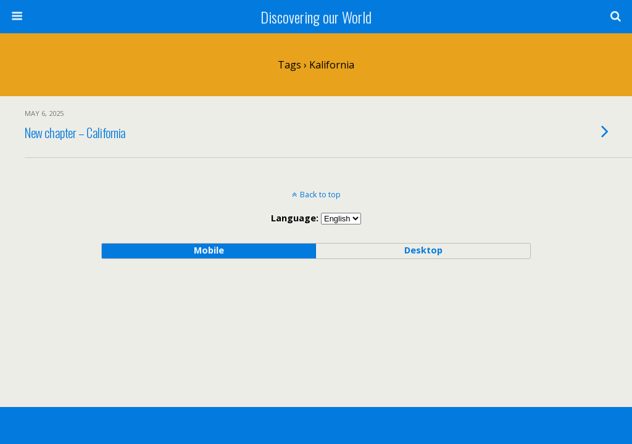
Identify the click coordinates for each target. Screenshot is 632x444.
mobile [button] (209, 250)
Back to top (320, 194)
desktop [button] (423, 250)
